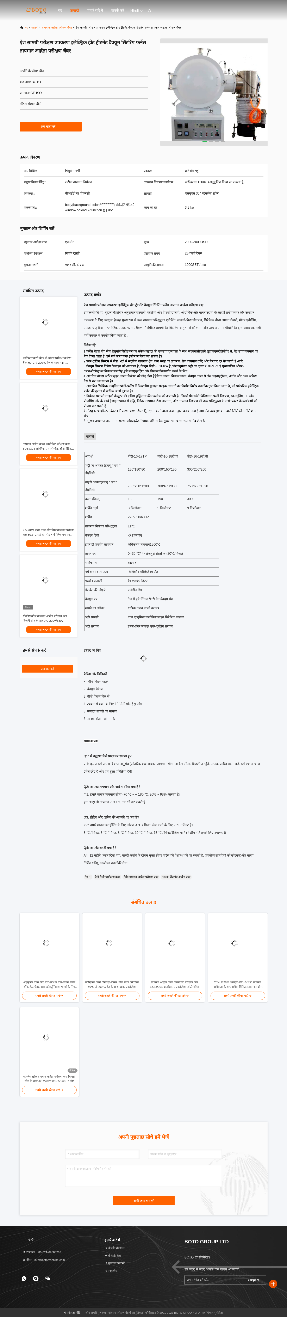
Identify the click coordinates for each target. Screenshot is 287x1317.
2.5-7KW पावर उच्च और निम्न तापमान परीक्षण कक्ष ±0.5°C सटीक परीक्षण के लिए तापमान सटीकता (48, 534)
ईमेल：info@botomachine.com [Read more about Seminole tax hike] (44, 1260)
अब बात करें (50, 126)
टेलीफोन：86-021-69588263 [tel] (42, 1252)
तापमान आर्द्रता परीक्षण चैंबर (57, 27)
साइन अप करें (254, 1280)
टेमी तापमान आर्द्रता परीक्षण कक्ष (141, 877)
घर (60, 10)
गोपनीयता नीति (72, 1312)
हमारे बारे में (95, 10)
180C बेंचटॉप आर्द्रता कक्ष (176, 877)
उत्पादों (74, 10)
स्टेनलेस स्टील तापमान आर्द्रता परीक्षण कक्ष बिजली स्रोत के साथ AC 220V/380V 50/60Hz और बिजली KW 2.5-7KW (45, 620)
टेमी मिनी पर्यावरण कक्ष (107, 877)
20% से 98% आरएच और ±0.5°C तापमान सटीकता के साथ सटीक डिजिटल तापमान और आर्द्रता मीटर (238, 985)
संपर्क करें (117, 10)
